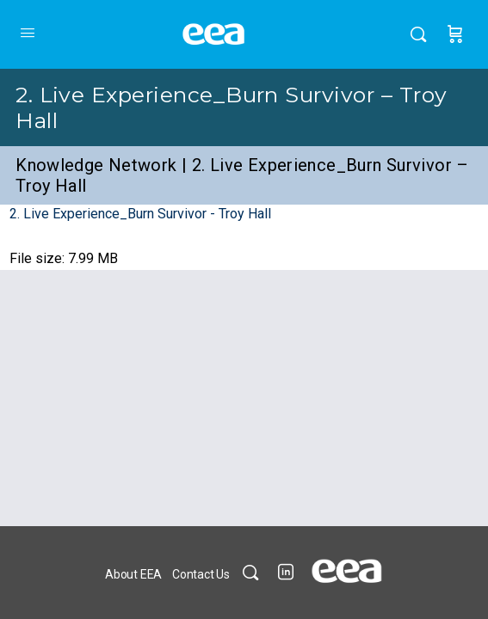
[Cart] (455, 34)
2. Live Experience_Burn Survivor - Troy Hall (140, 213)
